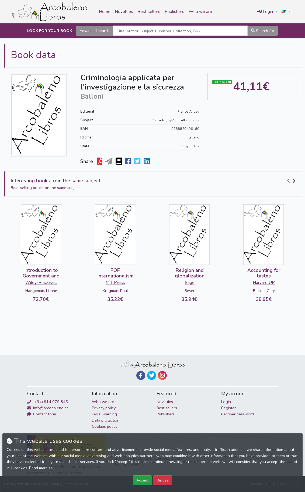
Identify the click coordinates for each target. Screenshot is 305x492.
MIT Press (115, 283)
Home (104, 12)
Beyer (190, 290)
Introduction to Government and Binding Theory (41, 276)
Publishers (174, 12)
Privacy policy (104, 408)
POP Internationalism (115, 273)
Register (228, 408)
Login (226, 401)
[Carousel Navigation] (292, 181)
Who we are (200, 12)
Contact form (41, 414)
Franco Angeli (188, 111)
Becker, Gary (264, 290)
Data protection (105, 420)
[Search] (180, 31)
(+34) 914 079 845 (47, 401)
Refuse (163, 480)
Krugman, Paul (115, 290)
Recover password (237, 414)
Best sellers (148, 12)
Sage (190, 283)
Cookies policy (104, 426)
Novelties (124, 12)
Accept (142, 480)
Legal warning (104, 414)
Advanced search (94, 30)
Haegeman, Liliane (41, 290)
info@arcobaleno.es (47, 408)
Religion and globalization (190, 273)
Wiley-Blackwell (41, 283)
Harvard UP (264, 283)
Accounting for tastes (263, 273)
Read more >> (41, 467)
